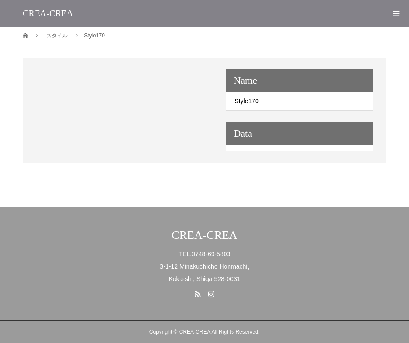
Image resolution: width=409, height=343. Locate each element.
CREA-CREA (48, 13)
